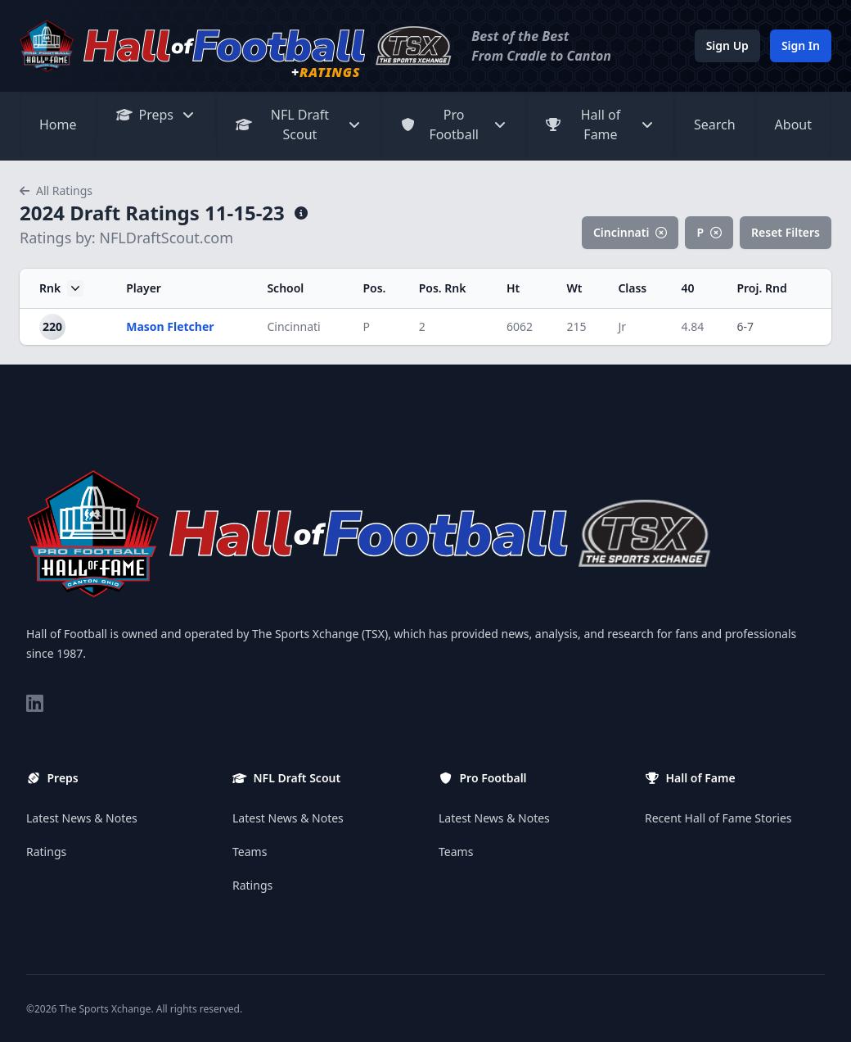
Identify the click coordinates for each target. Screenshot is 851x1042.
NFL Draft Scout (299, 124)
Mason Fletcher (170, 326)
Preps (156, 115)
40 (688, 288)
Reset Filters (785, 232)
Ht (513, 288)
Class (632, 288)
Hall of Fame (600, 124)
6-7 (745, 326)
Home (58, 125)
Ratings (46, 851)
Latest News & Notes (81, 818)
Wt (574, 288)
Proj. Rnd (761, 288)
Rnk (61, 288)
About (793, 125)
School (285, 288)
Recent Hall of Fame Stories (718, 818)
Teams (249, 851)
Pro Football (454, 124)
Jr (622, 326)
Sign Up (727, 45)
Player (143, 288)
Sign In (800, 45)
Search (715, 125)
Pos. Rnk (442, 288)
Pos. (373, 288)
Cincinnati (630, 232)
